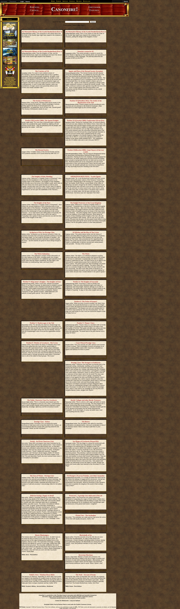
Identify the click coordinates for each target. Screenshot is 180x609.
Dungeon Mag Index (10, 81)
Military (33, 586)
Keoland (28, 586)
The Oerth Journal (9, 79)
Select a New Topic (78, 25)
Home (53, 1)
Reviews (79, 1)
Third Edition (34, 554)
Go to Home (67, 25)
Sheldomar (50, 586)
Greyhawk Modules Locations (10, 85)
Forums (58, 1)
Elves (27, 554)
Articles (65, 1)
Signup (27, 1)
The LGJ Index (10, 80)
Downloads (86, 1)
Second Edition (41, 586)
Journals (72, 1)
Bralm (71, 586)
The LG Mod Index (9, 83)
